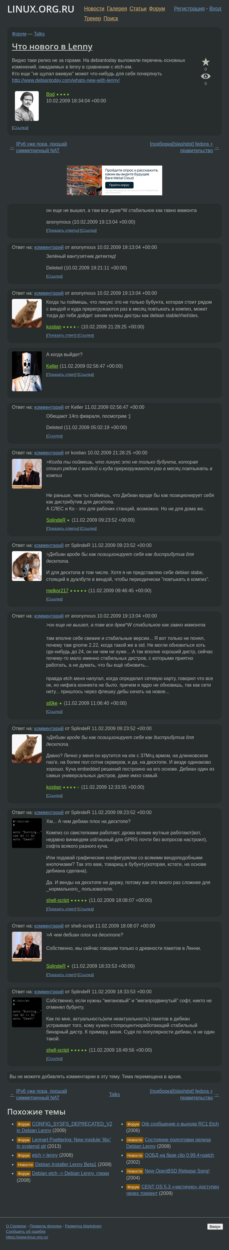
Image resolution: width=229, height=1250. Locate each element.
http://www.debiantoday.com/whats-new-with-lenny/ (66, 80)
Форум (157, 9)
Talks (39, 33)
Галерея (117, 9)
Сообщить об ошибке (26, 1231)
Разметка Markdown (83, 1226)
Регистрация (189, 9)
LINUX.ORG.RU (41, 8)
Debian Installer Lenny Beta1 (65, 1164)
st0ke (52, 703)
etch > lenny (45, 1155)
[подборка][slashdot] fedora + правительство (181, 147)
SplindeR (56, 520)
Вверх (215, 1226)
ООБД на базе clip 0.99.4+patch (179, 1155)
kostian (53, 326)
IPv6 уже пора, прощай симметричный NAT (41, 147)
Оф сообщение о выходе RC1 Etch (180, 1123)
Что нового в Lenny (52, 46)
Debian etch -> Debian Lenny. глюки (70, 1173)
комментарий (49, 247)
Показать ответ (61, 335)
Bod (50, 94)
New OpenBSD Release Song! (177, 1170)
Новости (94, 9)
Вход (215, 9)
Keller (52, 366)
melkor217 (57, 590)
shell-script (57, 900)
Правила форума (46, 1226)
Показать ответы (62, 230)
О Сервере (16, 1226)
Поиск (110, 18)
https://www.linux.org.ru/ (27, 1237)
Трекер (92, 18)
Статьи (137, 9)
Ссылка (20, 127)
